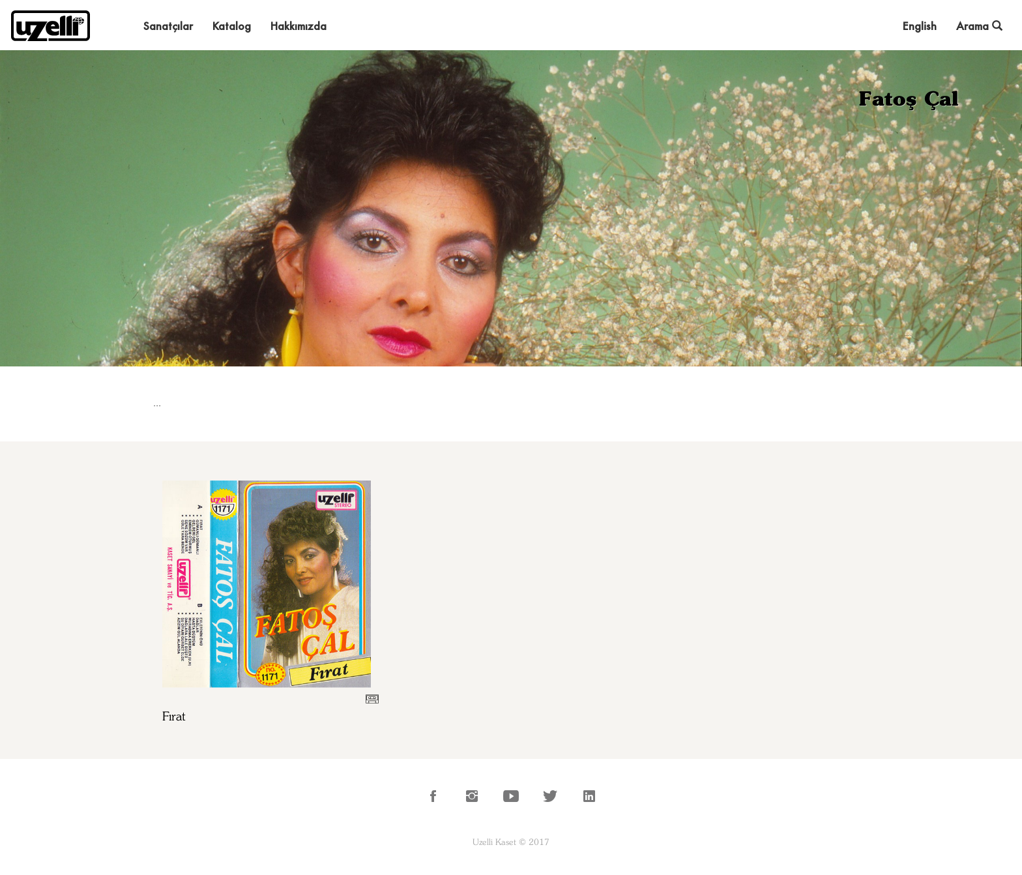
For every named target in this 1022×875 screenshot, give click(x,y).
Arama (979, 26)
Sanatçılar (168, 26)
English (920, 26)
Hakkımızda (298, 26)
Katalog (231, 26)
